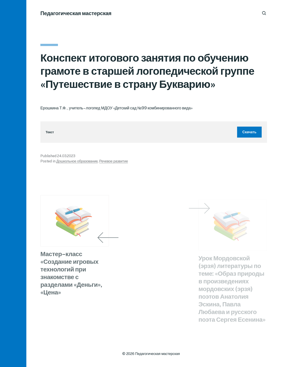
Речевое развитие (113, 162)
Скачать (249, 133)
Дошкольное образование (77, 162)
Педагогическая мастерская (76, 13)
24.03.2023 (66, 157)
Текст (50, 133)
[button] (13, 183)
